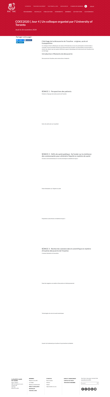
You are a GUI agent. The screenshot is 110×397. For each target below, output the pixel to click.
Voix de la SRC (33, 390)
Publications (48, 11)
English (92, 6)
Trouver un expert (39, 6)
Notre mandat (49, 380)
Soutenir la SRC (53, 6)
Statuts (48, 384)
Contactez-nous (69, 380)
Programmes (28, 11)
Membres (68, 11)
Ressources (64, 6)
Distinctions (77, 11)
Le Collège (31, 382)
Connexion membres (76, 6)
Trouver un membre (69, 382)
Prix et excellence (34, 386)
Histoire (48, 382)
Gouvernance (89, 11)
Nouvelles (37, 11)
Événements (59, 11)
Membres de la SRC (33, 380)
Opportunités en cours (51, 386)
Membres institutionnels (34, 384)
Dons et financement (70, 378)
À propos (28, 6)
